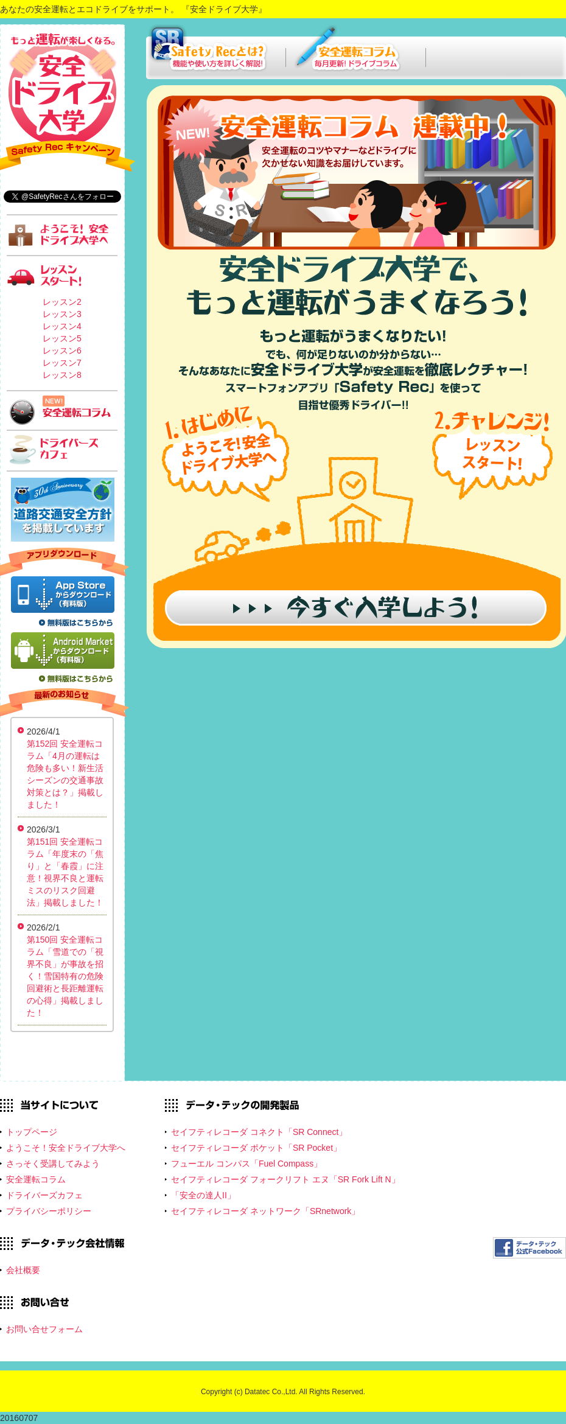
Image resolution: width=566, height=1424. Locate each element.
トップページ (31, 1132)
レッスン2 (62, 302)
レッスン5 (62, 338)
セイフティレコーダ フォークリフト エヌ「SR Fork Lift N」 (285, 1179)
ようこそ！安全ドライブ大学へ (65, 1148)
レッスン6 (62, 350)
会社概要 (23, 1270)
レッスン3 (62, 314)
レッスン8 (62, 375)
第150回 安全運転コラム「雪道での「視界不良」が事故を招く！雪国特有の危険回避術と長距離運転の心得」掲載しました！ (65, 976)
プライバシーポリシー (48, 1211)
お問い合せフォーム (44, 1329)
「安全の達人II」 (203, 1195)
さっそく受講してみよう (53, 1163)
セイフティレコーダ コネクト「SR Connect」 (259, 1132)
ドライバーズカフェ (44, 1195)
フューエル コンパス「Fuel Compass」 (246, 1163)
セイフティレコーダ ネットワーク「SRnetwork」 (265, 1211)
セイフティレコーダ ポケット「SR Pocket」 (256, 1148)
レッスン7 (62, 363)
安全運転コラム (36, 1179)
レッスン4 (62, 326)
